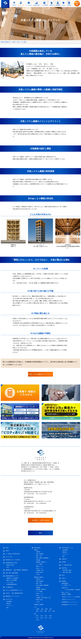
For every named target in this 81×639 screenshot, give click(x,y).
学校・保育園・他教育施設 (42, 558)
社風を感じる (65, 587)
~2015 (37, 619)
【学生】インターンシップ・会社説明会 (71, 596)
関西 (37, 611)
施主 (8, 607)
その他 (37, 574)
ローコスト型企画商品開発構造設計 (12, 583)
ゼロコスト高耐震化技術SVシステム (14, 590)
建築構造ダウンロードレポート (13, 596)
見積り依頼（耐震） (67, 572)
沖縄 (54, 611)
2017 (46, 617)
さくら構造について (66, 585)
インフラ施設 (39, 564)
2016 (50, 617)
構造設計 (36, 549)
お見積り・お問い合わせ (40, 520)
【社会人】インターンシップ (68, 599)
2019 (37, 617)
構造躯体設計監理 (18, 593)
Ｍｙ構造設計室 (9, 587)
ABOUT (7, 550)
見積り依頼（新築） (67, 570)
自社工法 (8, 593)
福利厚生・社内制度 (66, 594)
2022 (41, 615)
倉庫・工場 (38, 555)
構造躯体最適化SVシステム (12, 576)
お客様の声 (64, 559)
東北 (42, 609)
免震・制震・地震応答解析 (12, 573)
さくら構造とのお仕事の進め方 (13, 553)
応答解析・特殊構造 (38, 604)
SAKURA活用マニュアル (67, 547)
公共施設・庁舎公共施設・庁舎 (43, 597)
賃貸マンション (39, 566)
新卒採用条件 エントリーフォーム (69, 604)
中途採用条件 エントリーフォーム (69, 602)
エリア (35, 607)
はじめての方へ (9, 599)
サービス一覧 (9, 556)
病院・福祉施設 (39, 553)
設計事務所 (9, 601)
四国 (45, 611)
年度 (35, 613)
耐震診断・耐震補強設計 (22, 570)
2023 (37, 615)
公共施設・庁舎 (39, 570)
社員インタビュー (66, 592)
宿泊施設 (38, 560)
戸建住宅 (38, 551)
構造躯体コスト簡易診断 (12, 578)
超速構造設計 (9, 570)
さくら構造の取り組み (67, 565)
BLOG (63, 575)
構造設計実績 (37, 547)
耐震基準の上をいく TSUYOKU (13, 559)
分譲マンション (39, 568)
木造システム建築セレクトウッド (40, 374)
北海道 (37, 609)
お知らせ (64, 578)
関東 (46, 609)
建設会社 (9, 603)
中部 (51, 609)
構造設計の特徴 (10, 565)
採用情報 (64, 581)
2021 (46, 615)
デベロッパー (10, 605)
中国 (41, 611)
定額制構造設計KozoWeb (11, 562)
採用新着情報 (65, 583)
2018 (41, 617)
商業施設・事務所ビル (41, 562)
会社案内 (64, 562)
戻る (40, 533)
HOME (7, 547)
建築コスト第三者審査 (12, 580)
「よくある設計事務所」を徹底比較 (72, 589)
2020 (50, 615)
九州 (50, 611)
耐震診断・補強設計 (38, 577)
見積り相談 (64, 568)
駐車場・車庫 (39, 572)
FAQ (8, 567)
